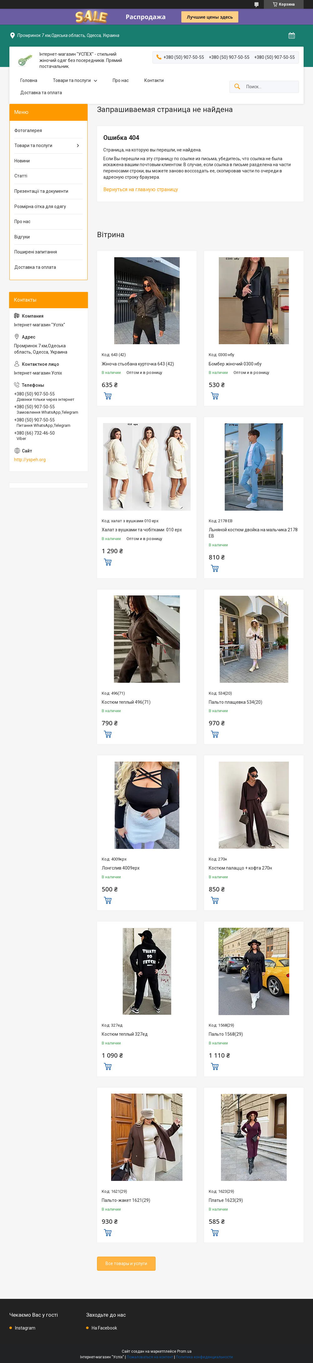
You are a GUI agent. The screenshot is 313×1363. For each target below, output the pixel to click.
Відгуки (22, 236)
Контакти (154, 80)
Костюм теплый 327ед (125, 1034)
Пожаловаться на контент (150, 1357)
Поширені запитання (35, 251)
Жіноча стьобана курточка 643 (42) (138, 363)
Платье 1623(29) (226, 1200)
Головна (28, 80)
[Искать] (237, 87)
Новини (22, 160)
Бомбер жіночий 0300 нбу (235, 363)
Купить (108, 395)
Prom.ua (184, 1351)
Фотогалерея (28, 130)
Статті (20, 175)
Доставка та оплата (41, 92)
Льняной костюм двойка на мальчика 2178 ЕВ (253, 533)
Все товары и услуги (126, 1263)
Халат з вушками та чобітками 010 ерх (142, 529)
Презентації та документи (41, 191)
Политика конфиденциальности (204, 1357)
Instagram (25, 1327)
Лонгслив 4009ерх (121, 867)
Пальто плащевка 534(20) (235, 702)
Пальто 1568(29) (226, 1034)
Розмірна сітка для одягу (40, 206)
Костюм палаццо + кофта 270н (240, 867)
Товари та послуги (72, 80)
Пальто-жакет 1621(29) (126, 1200)
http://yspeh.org (30, 459)
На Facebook (104, 1327)
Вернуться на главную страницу (140, 189)
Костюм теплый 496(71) (126, 702)
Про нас (121, 80)
